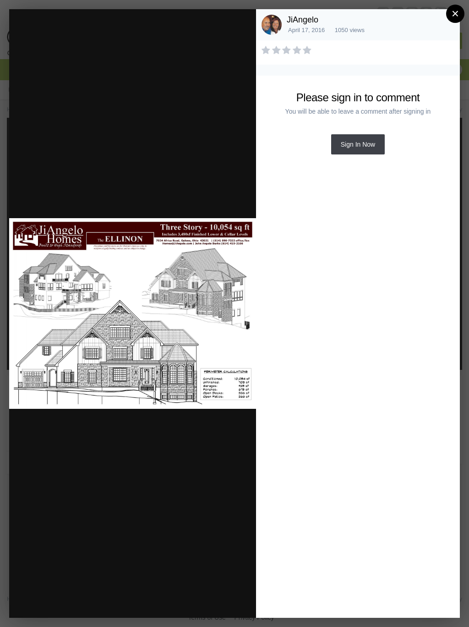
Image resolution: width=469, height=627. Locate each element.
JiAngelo (302, 19)
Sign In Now (358, 144)
